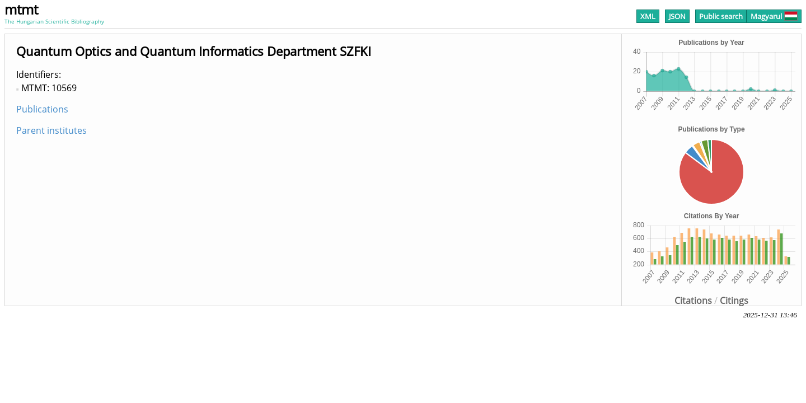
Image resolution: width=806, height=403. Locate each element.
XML (647, 16)
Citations (693, 300)
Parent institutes (51, 130)
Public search (721, 16)
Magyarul (774, 16)
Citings (734, 300)
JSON (677, 16)
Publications (42, 109)
